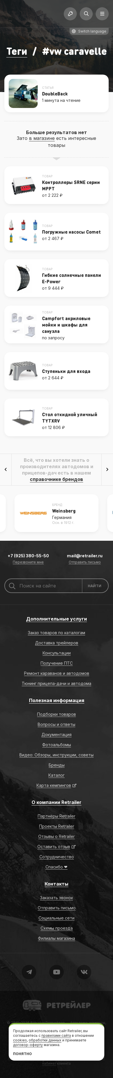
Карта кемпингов (54, 785)
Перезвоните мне (28, 562)
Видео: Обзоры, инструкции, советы (56, 754)
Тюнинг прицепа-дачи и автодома (56, 683)
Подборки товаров (56, 714)
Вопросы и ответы (56, 724)
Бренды (57, 764)
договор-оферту (28, 1045)
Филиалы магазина (56, 938)
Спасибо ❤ (56, 866)
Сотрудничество (56, 856)
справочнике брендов (56, 479)
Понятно (22, 1054)
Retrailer (30, 999)
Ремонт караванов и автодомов (56, 673)
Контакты (56, 884)
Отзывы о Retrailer (56, 836)
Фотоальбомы (56, 744)
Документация (56, 734)
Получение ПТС (57, 663)
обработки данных (45, 1040)
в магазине (42, 138)
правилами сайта (56, 1035)
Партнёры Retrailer (56, 816)
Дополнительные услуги (56, 619)
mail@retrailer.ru (85, 555)
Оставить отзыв (53, 846)
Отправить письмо (85, 562)
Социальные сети (56, 917)
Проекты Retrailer (56, 826)
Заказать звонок (56, 897)
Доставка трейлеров (56, 642)
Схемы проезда (57, 928)
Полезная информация (56, 700)
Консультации (57, 652)
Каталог (56, 775)
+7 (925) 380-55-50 (28, 555)
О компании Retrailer (56, 802)
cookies (20, 1040)
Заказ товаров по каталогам (56, 632)
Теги (16, 51)
